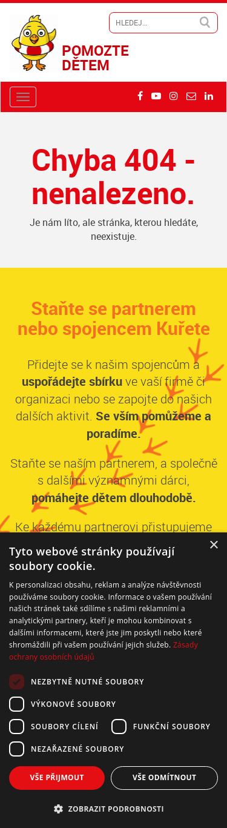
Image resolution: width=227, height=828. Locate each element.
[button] (113, 808)
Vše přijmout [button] (57, 777)
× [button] (213, 545)
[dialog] (113, 680)
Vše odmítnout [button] (164, 777)
